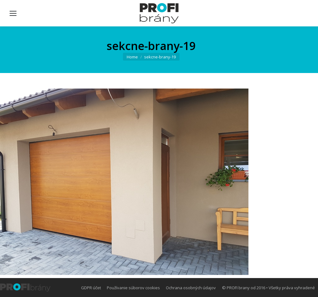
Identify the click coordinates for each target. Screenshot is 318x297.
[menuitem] (91, 288)
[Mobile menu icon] (13, 13)
